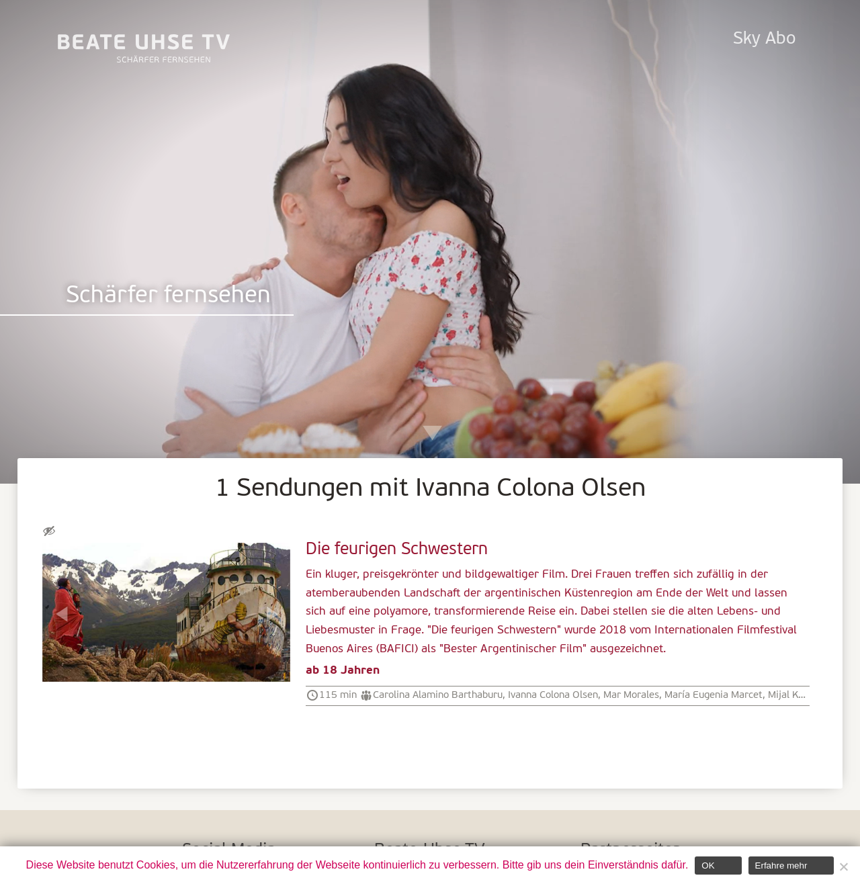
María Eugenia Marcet (713, 695)
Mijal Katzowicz (802, 695)
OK (707, 865)
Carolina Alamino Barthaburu (438, 695)
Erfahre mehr (781, 865)
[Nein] (843, 866)
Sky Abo (764, 39)
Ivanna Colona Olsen (553, 695)
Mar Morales (631, 695)
